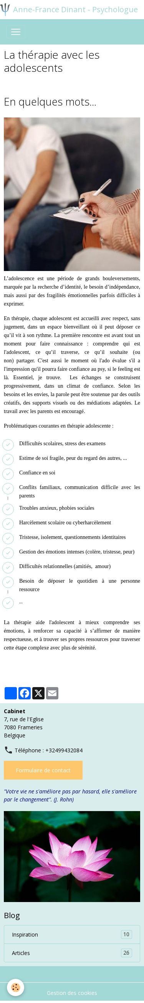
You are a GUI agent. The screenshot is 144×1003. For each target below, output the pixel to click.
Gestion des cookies (72, 992)
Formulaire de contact (43, 770)
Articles (72, 952)
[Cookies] (15, 987)
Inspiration (72, 934)
